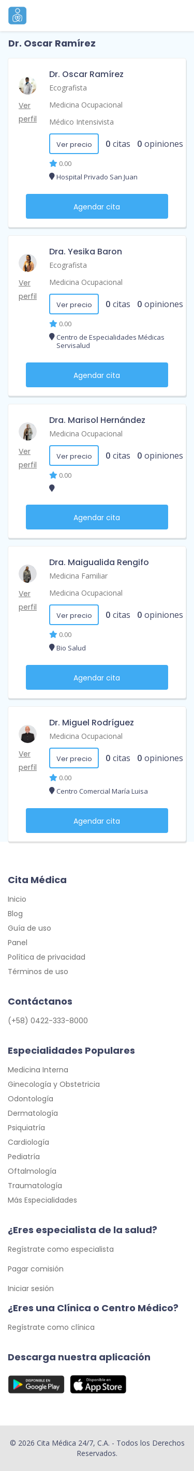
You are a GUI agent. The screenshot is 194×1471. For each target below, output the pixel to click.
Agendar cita (96, 207)
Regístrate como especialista (61, 1249)
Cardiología (28, 1142)
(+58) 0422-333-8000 (48, 1020)
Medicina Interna (38, 1070)
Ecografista (68, 88)
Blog (15, 913)
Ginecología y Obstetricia (54, 1084)
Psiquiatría (26, 1128)
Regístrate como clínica (51, 1327)
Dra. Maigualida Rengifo (99, 562)
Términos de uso (38, 971)
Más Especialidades (42, 1200)
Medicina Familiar (78, 576)
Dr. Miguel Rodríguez (91, 723)
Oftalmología (32, 1171)
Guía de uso (29, 928)
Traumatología (35, 1185)
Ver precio (74, 144)
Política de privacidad (46, 957)
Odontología (30, 1099)
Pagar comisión (36, 1269)
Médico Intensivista (81, 122)
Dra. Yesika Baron (85, 251)
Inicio (17, 899)
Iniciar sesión (31, 1288)
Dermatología (33, 1113)
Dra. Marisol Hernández (97, 420)
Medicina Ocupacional (86, 105)
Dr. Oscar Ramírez (86, 74)
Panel (17, 942)
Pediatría (24, 1156)
